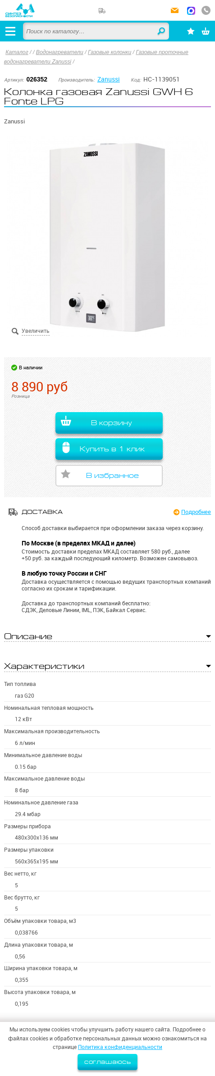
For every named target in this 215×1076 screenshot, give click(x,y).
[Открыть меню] (10, 31)
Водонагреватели (59, 52)
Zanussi (108, 79)
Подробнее (196, 511)
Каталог (16, 52)
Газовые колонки (109, 52)
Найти (161, 32)
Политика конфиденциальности (120, 1047)
